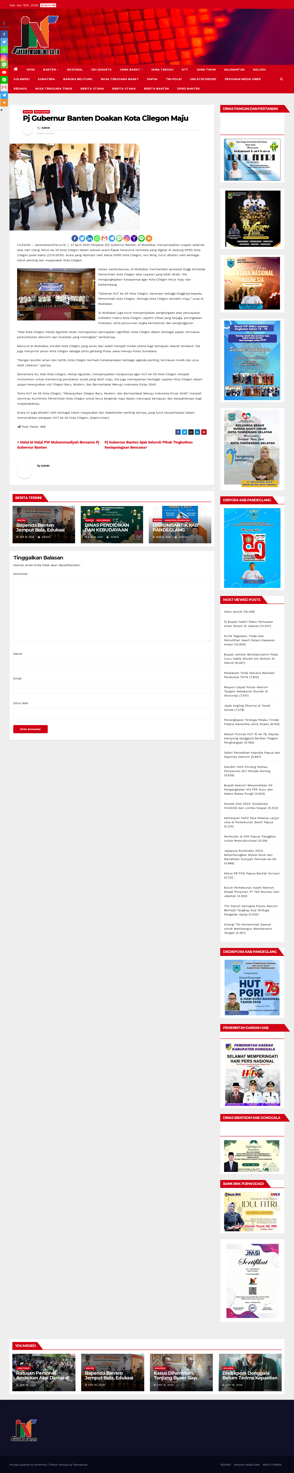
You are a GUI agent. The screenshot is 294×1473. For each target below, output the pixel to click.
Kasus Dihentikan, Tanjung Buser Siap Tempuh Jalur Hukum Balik (178, 1380)
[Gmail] (104, 238)
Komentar (20, 574)
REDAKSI (20, 88)
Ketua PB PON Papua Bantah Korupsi (252, 873)
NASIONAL (75, 69)
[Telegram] (112, 238)
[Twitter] (82, 238)
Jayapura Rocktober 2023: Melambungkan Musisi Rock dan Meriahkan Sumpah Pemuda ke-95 (250, 855)
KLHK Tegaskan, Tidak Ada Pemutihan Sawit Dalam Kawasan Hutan (249, 640)
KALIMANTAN (234, 69)
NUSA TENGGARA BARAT (120, 79)
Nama (17, 653)
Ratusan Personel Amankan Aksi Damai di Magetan (42, 1377)
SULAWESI (21, 79)
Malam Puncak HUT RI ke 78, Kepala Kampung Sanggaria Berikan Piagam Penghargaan (251, 738)
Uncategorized (203, 79)
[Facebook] (74, 238)
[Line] (141, 238)
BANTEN (51, 69)
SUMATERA (46, 79)
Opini (30, 69)
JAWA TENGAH (162, 69)
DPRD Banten (188, 88)
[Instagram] (126, 238)
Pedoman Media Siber (243, 79)
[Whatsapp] (97, 238)
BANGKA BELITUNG (78, 79)
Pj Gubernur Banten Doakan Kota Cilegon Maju (105, 118)
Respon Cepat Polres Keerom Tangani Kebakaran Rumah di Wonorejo (246, 691)
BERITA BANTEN (156, 88)
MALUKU (259, 69)
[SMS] (119, 238)
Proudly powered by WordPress (29, 1464)
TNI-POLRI (174, 79)
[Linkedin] (89, 238)
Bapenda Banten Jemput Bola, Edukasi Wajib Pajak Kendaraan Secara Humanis (42, 532)
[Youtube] (4, 72)
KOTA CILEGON (42, 112)
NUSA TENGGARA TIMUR (53, 88)
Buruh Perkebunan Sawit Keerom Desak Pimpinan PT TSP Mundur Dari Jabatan (251, 892)
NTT (185, 69)
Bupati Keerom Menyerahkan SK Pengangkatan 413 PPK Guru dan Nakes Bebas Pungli (248, 789)
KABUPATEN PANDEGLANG (177, 520)
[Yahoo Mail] (134, 238)
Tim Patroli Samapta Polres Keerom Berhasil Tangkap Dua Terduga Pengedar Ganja (251, 910)
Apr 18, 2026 (28, 1385)
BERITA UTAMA (92, 88)
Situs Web (20, 703)
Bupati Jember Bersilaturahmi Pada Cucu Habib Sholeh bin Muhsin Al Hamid (251, 659)
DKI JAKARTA (101, 69)
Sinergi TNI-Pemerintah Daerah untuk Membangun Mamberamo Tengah (248, 929)
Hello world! (233, 611)
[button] (281, 79)
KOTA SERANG (103, 520)
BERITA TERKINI (272, 1464)
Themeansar (80, 1464)
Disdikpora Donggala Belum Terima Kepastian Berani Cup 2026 (249, 1377)
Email (17, 678)
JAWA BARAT (131, 69)
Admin (45, 128)
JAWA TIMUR (206, 69)
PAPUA (152, 79)
